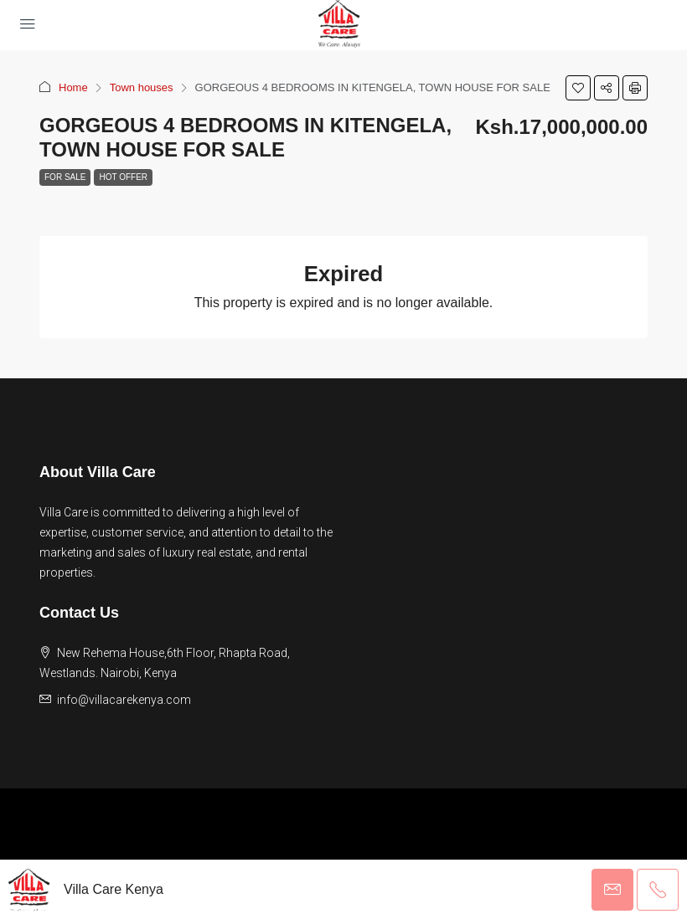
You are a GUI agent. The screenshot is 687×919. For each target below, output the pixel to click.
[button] (578, 87)
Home (73, 87)
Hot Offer (123, 177)
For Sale (64, 177)
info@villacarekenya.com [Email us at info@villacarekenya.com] (124, 699)
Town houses (141, 87)
